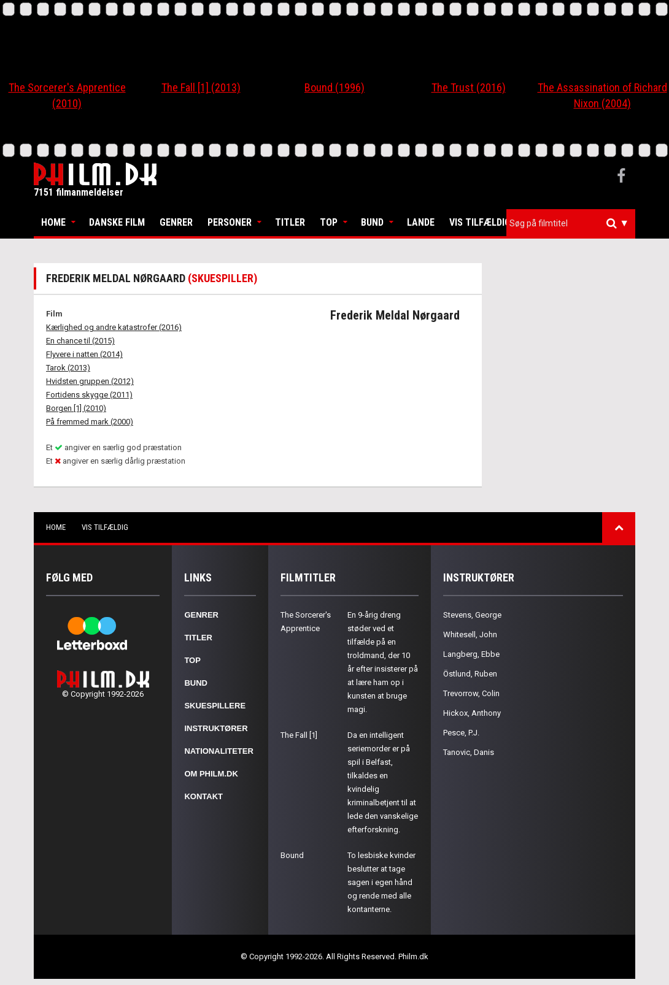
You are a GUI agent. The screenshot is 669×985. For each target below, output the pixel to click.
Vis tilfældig (480, 222)
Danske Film (117, 222)
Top (329, 222)
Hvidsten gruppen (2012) (90, 381)
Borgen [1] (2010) (76, 408)
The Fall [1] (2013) (201, 87)
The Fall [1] (298, 735)
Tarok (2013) (68, 367)
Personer (229, 222)
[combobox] (570, 223)
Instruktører (215, 728)
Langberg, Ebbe (471, 654)
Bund (372, 222)
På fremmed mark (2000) (89, 421)
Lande (421, 222)
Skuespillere (215, 705)
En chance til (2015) (80, 340)
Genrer (176, 222)
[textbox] (573, 223)
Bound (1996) (334, 87)
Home (53, 222)
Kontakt (203, 796)
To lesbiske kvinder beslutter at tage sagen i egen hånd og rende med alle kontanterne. (381, 882)
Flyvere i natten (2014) (84, 354)
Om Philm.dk (211, 773)
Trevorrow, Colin (471, 693)
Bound (292, 855)
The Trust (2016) (468, 87)
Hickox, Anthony (472, 713)
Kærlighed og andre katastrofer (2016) (114, 327)
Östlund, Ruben (470, 673)
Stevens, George (472, 614)
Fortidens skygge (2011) (89, 394)
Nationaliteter (218, 751)
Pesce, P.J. (461, 732)
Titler (290, 222)
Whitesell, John (470, 634)
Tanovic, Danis (468, 752)
